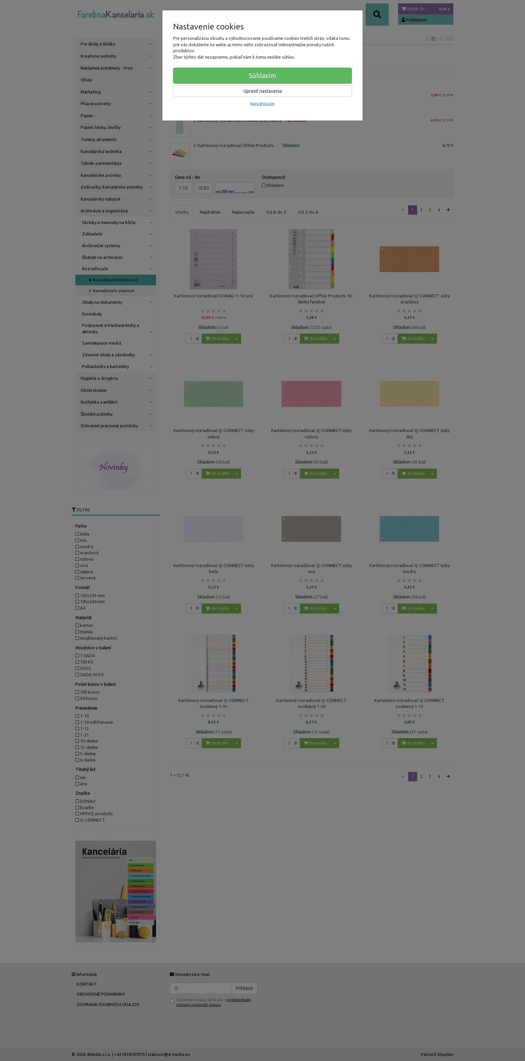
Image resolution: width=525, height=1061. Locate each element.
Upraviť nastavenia (262, 91)
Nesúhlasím (262, 104)
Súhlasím (262, 75)
